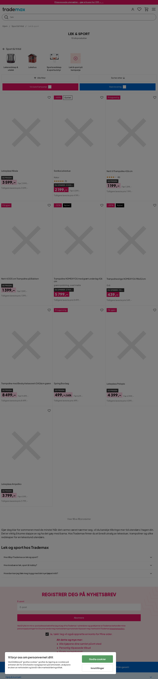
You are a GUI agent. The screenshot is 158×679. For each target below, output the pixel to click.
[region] (60, 663)
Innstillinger (97, 668)
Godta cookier (97, 659)
